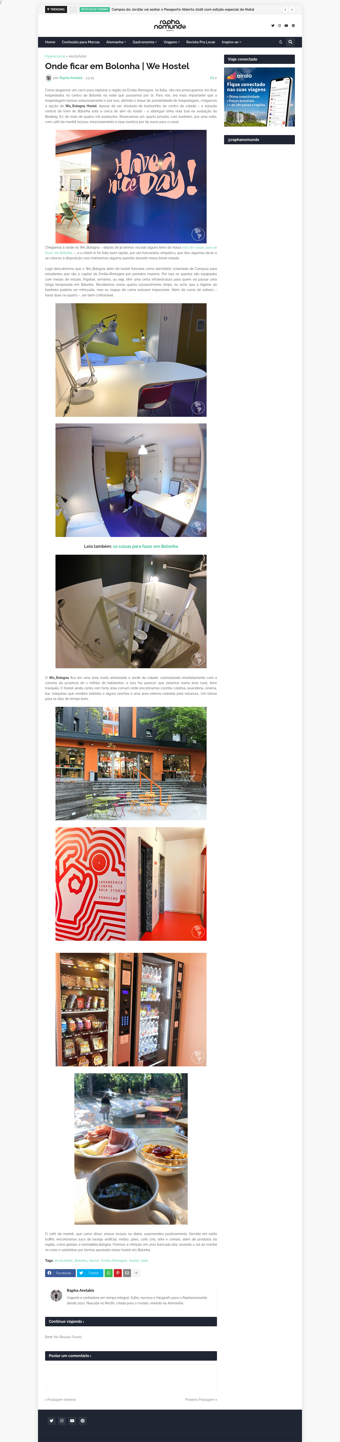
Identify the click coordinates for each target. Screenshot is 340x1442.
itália (144, 1260)
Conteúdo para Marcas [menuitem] (81, 42)
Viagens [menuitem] (170, 42)
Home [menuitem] (50, 42)
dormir (94, 1260)
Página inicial (55, 56)
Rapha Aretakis (80, 1290)
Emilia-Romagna (114, 1260)
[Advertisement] (259, 263)
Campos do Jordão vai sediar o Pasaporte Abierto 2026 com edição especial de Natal (183, 9)
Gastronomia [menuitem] (143, 42)
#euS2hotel (77, 56)
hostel (134, 1260)
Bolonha (81, 1260)
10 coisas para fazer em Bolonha (145, 546)
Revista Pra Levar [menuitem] (200, 42)
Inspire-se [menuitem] (230, 42)
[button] (285, 10)
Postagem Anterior (61, 1400)
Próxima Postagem (200, 1400)
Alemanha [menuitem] (114, 42)
